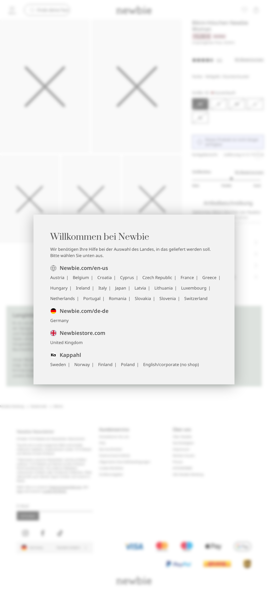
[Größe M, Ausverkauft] (237, 104)
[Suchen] (53, 9)
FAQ (20, 491)
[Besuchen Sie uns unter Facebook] (42, 533)
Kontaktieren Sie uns (114, 437)
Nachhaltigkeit (183, 443)
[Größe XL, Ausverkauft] (200, 117)
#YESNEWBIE (182, 468)
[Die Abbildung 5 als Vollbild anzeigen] (152, 199)
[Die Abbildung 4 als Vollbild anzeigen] (90, 199)
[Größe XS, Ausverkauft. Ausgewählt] (200, 104)
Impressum (181, 449)
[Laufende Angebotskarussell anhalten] (258, 154)
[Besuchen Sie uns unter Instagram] (25, 533)
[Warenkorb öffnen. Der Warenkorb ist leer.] (256, 10)
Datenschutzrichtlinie (114, 456)
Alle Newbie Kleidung (188, 474)
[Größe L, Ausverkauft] (255, 104)
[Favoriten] (244, 10)
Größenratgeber (111, 474)
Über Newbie (182, 437)
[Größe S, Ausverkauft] (218, 104)
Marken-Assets (184, 456)
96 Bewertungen (249, 172)
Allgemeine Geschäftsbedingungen (124, 462)
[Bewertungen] (228, 59)
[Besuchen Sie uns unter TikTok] (59, 533)
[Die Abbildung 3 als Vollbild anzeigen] (29, 199)
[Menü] (12, 10)
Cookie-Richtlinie (54, 491)
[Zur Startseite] (134, 10)
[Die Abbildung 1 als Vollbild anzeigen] (45, 86)
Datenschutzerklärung (65, 487)
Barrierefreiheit (110, 449)
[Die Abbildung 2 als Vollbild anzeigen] (137, 86)
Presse (178, 462)
